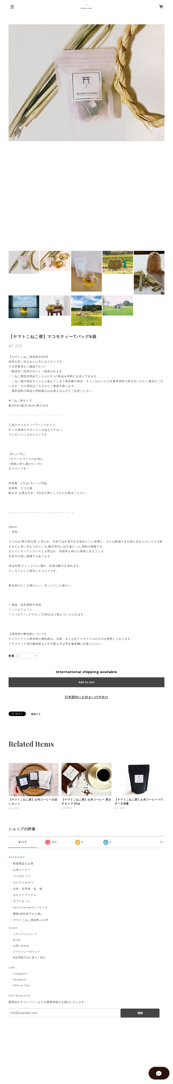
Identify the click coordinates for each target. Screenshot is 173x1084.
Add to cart (86, 682)
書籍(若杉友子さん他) (27, 913)
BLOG (17, 939)
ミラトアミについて (25, 934)
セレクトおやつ (23, 882)
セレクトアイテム (24, 894)
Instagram (20, 973)
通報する (36, 714)
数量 (11, 656)
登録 (140, 1013)
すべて (22, 842)
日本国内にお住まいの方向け (86, 697)
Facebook (19, 979)
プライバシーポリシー (26, 951)
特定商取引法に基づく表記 (29, 957)
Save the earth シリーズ (30, 907)
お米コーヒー (22, 869)
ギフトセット (22, 901)
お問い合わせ (21, 945)
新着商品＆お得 (23, 863)
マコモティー (22, 876)
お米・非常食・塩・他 (27, 888)
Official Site (21, 985)
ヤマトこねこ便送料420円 (30, 920)
